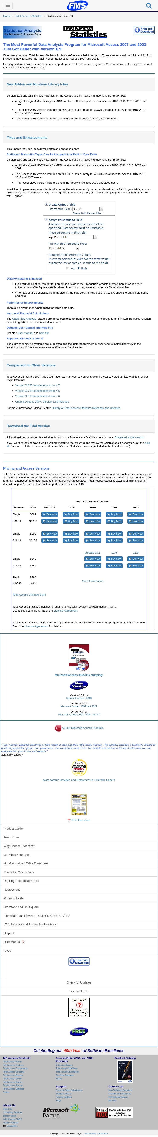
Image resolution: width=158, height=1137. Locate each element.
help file (44, 333)
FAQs (7, 950)
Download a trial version (129, 437)
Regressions (12, 889)
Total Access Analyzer (13, 1065)
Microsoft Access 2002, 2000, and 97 (79, 714)
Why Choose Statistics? (19, 846)
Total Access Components (15, 1068)
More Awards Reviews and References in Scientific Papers (79, 780)
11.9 (136, 552)
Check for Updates (79, 982)
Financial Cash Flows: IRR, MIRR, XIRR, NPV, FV (37, 915)
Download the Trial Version (28, 426)
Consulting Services (12, 1112)
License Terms (79, 991)
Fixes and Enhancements (27, 137)
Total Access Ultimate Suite (29, 594)
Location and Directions (120, 1094)
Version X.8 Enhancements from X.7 (37, 385)
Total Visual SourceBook (67, 1072)
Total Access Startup (13, 1085)
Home (7, 16)
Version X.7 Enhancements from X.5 (37, 390)
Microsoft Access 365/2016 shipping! (79, 675)
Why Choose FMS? (12, 1119)
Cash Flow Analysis (24, 318)
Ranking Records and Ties (21, 881)
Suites (6, 1092)
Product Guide (13, 828)
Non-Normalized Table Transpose (26, 863)
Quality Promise (10, 1122)
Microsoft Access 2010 (79, 698)
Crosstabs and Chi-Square (21, 907)
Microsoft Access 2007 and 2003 (79, 706)
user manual (25, 333)
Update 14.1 (93, 552)
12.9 (114, 552)
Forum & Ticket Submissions (69, 1090)
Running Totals (13, 898)
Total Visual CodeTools (66, 1068)
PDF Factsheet (81, 820)
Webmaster (103, 1134)
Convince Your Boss (17, 854)
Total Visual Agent (64, 1065)
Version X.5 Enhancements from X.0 (37, 396)
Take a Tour (11, 837)
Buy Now (50, 514)
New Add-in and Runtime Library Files (37, 84)
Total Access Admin (12, 1061)
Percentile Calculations (19, 872)
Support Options (63, 1094)
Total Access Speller (12, 1082)
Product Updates (64, 1097)
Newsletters (12, 1126)
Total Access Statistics (28, 16)
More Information (92, 581)
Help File (9, 933)
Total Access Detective (13, 1072)
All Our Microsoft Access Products (83, 728)
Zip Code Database (65, 1075)
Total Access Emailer (13, 1075)
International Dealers (118, 1097)
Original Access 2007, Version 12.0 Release (42, 401)
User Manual (14, 942)
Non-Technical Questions (120, 1090)
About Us (7, 1109)
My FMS (112, 1100)
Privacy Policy (90, 1134)
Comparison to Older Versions (31, 365)
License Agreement (65, 610)
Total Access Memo (12, 1078)
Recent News (9, 1116)
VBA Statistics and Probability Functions (30, 924)
